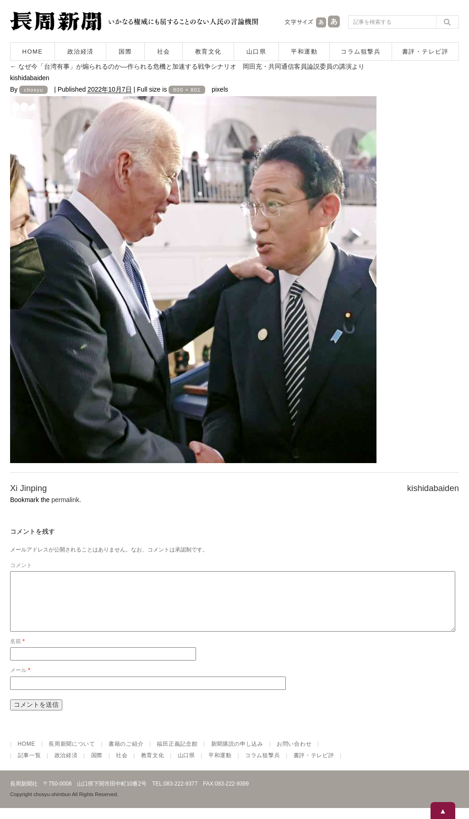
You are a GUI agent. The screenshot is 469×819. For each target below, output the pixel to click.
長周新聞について (72, 755)
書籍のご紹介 (126, 755)
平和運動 (304, 51)
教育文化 (208, 51)
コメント (21, 565)
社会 (163, 51)
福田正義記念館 (177, 755)
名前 (17, 652)
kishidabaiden (433, 488)
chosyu (33, 90)
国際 (125, 51)
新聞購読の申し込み (237, 755)
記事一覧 (29, 766)
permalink (65, 499)
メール (20, 681)
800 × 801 (187, 90)
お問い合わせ (294, 755)
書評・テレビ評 (425, 51)
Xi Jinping (28, 488)
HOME (32, 51)
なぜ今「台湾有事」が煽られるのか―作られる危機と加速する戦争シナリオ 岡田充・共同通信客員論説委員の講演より (187, 66)
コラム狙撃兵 (361, 51)
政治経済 (80, 51)
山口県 (256, 51)
